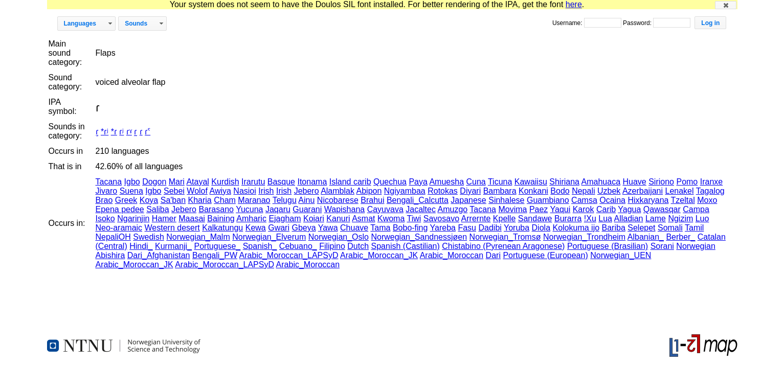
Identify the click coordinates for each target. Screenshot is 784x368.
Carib (606, 209)
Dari (493, 255)
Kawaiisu (530, 181)
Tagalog (710, 191)
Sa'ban (173, 200)
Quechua (390, 181)
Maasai (191, 218)
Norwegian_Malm (198, 237)
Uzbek (608, 191)
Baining (220, 218)
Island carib (350, 181)
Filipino (332, 246)
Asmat (363, 218)
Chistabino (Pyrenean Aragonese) (503, 246)
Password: (638, 23)
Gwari (278, 227)
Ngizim (680, 218)
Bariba (613, 227)
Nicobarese (338, 200)
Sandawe (535, 218)
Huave (634, 181)
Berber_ (680, 237)
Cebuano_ (298, 246)
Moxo (707, 200)
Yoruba (516, 227)
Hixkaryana (648, 200)
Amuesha (446, 181)
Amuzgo (453, 209)
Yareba (443, 227)
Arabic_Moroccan (452, 255)
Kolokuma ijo (575, 227)
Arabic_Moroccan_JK (379, 255)
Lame (655, 218)
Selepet (641, 227)
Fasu (467, 227)
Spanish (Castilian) (405, 246)
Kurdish (225, 181)
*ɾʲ (104, 131)
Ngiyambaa (404, 191)
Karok (583, 209)
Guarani (307, 209)
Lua (605, 218)
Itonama (312, 181)
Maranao (254, 200)
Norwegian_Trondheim (584, 237)
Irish (266, 191)
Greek (126, 200)
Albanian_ (646, 237)
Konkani (533, 191)
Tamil (694, 227)
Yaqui (560, 209)
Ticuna (500, 181)
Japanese (468, 200)
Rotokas (443, 191)
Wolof (197, 191)
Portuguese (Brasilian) (607, 246)
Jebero (306, 191)
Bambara (500, 191)
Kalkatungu (222, 227)
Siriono (661, 181)
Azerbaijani (642, 191)
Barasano (216, 209)
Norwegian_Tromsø (505, 237)
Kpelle (504, 218)
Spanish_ (260, 246)
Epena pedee (120, 209)
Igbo (132, 181)
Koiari (313, 218)
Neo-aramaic (119, 227)
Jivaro (107, 191)
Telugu (285, 200)
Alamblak (337, 191)
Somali (670, 227)
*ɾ (114, 131)
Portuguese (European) (545, 255)
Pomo (687, 181)
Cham (225, 200)
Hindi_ (140, 246)
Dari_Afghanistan (158, 255)
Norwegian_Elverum (269, 237)
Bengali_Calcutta (418, 200)
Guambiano (548, 200)
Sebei (174, 191)
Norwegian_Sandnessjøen (419, 237)
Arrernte (476, 218)
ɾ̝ (97, 131)
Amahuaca (601, 181)
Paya (418, 181)
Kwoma (391, 218)
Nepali (583, 191)
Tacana (109, 181)
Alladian (628, 218)
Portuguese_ (217, 246)
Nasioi (244, 191)
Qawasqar (662, 209)
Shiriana (564, 181)
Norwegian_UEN (620, 255)
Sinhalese (506, 200)
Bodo (559, 191)
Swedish (148, 237)
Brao (104, 200)
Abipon (369, 191)
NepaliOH (113, 237)
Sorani (662, 246)
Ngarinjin (133, 218)
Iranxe (711, 181)
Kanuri (338, 218)
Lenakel (679, 191)
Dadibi (489, 227)
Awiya (220, 191)
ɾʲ (121, 131)
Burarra (567, 218)
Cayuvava (385, 209)
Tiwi (414, 218)
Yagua (629, 209)
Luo (702, 218)
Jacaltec (421, 209)
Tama (380, 227)
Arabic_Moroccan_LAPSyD (289, 255)
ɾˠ (129, 131)
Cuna (475, 181)
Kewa (255, 227)
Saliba (157, 209)
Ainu (306, 200)
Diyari (470, 191)
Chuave (354, 227)
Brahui (372, 200)
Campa (696, 209)
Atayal (197, 181)
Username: (568, 23)
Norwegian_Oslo (338, 237)
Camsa (584, 200)
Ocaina (612, 200)
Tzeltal (683, 200)
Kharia (199, 200)
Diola (541, 227)
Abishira (110, 255)
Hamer (164, 218)
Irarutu (253, 181)
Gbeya (304, 227)
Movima (512, 209)
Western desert (172, 227)
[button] (725, 5)
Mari (177, 181)
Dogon (154, 181)
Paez (538, 209)
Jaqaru (277, 209)
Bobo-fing (410, 227)
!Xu (590, 218)
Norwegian (695, 246)
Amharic (251, 218)
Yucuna (249, 209)
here (574, 4)
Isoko (105, 218)
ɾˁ (147, 131)
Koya (149, 200)
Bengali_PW (214, 255)
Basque (281, 181)
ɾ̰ (135, 131)
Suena (131, 191)
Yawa (328, 227)
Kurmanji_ (173, 246)
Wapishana (344, 209)
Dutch (358, 246)
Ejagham (284, 218)
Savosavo (441, 218)
